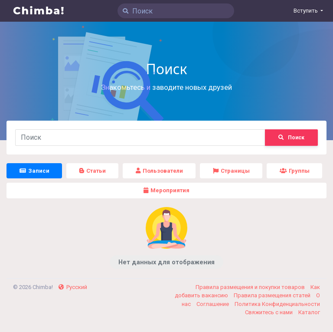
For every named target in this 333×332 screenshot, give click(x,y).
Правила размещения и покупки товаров (251, 287)
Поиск (291, 138)
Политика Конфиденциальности (277, 304)
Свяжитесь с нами (269, 312)
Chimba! (39, 10)
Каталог (309, 312)
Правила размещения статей (273, 295)
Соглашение (213, 304)
